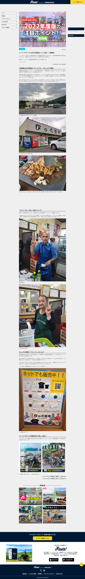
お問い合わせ (59, 573)
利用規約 (40, 573)
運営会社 (24, 573)
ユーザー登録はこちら (42, 538)
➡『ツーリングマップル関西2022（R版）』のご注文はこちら (54, 478)
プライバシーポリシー (49, 573)
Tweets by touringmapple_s (73, 30)
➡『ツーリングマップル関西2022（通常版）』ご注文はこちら (54, 476)
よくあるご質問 (32, 573)
